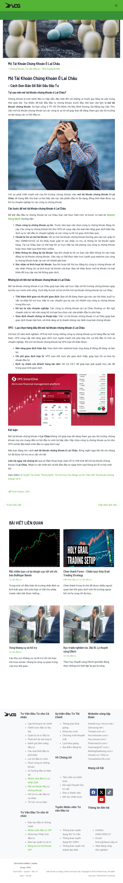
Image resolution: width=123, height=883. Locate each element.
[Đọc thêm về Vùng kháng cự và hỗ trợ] (34, 624)
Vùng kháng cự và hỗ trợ (23, 647)
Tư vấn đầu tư (32, 68)
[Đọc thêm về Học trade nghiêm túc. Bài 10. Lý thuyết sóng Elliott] (88, 624)
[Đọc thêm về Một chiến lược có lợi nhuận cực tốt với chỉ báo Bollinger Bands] (34, 547)
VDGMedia (110, 876)
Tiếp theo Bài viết (109, 504)
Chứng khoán (17, 68)
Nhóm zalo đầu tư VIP (40, 830)
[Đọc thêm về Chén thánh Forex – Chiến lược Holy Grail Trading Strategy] (88, 547)
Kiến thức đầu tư (70, 579)
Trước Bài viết (12, 504)
